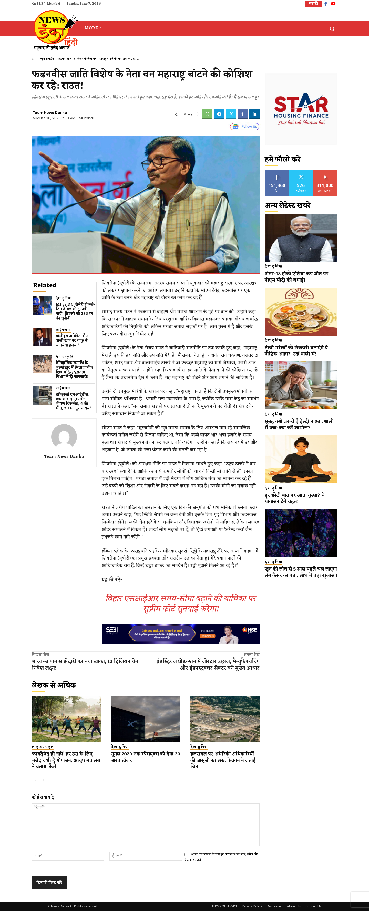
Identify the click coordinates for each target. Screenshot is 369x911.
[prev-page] (35, 780)
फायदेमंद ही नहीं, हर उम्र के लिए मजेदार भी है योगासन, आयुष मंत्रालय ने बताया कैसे (62, 760)
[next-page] (43, 780)
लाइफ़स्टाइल (43, 747)
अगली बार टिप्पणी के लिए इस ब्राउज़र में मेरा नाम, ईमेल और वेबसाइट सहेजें (221, 857)
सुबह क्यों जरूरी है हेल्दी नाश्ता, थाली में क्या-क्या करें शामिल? (300, 424)
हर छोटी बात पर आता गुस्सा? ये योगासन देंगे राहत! (295, 498)
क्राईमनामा (63, 330)
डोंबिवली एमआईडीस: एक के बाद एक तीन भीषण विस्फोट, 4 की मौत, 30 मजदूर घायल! (73, 401)
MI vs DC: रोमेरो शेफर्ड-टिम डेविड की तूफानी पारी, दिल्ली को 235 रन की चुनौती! (75, 311)
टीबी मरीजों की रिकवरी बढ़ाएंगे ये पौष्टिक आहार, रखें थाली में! (297, 351)
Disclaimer (274, 906)
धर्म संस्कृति (65, 357)
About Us (294, 906)
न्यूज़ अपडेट (47, 59)
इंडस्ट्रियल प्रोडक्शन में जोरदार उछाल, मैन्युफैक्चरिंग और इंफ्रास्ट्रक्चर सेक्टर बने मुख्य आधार (208, 665)
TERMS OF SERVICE (225, 906)
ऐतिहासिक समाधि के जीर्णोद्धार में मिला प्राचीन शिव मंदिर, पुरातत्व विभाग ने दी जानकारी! (74, 370)
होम (34, 59)
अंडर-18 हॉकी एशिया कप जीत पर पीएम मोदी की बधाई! (298, 277)
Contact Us (313, 906)
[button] (332, 28)
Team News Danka (50, 113)
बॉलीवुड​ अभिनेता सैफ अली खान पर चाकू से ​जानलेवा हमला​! (72, 341)
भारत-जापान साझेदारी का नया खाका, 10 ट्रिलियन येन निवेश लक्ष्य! (85, 665)
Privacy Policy (252, 906)
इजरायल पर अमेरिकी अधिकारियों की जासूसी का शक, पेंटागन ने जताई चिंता (224, 760)
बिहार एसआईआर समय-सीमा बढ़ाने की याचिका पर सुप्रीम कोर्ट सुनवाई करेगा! (180, 604)
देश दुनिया (63, 298)
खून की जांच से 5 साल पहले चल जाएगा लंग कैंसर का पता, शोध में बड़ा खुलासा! (301, 575)
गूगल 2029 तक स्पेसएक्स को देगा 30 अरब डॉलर (144, 757)
